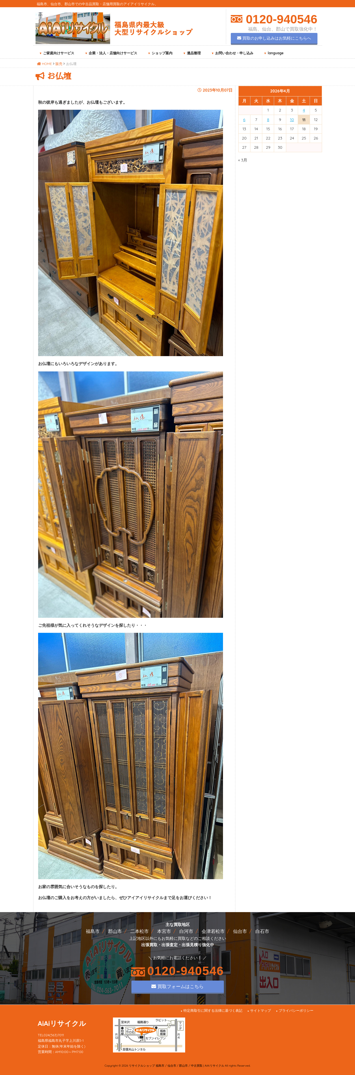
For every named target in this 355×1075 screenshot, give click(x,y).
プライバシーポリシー (296, 1010)
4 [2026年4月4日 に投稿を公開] (304, 110)
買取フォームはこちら (177, 986)
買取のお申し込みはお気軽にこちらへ (274, 38)
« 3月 (243, 160)
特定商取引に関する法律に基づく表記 (212, 1010)
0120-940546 (279, 19)
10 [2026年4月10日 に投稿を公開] (292, 119)
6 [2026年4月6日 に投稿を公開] (244, 119)
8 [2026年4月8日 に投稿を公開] (268, 119)
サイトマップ (260, 1010)
